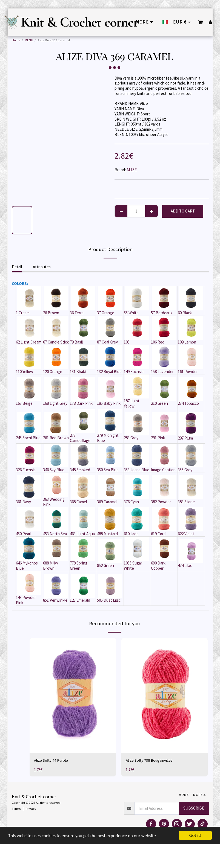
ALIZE (132, 169)
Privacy (31, 809)
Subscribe (193, 808)
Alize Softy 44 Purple (51, 760)
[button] (200, 22)
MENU (29, 40)
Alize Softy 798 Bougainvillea (149, 760)
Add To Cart (183, 211)
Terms (16, 809)
